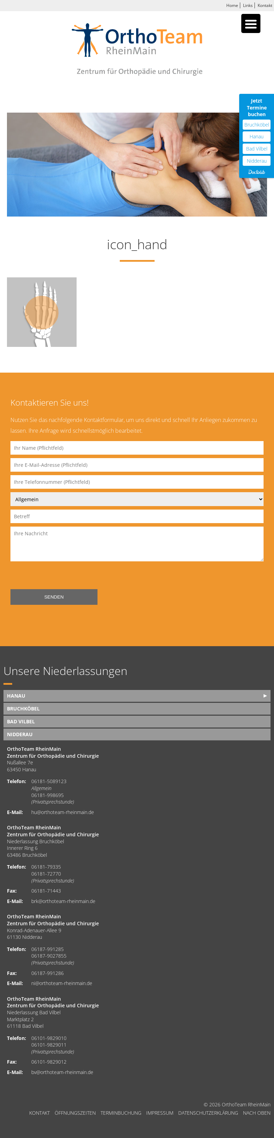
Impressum (159, 1113)
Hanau (16, 695)
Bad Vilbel (21, 721)
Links (248, 5)
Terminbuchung (121, 1113)
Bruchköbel (23, 708)
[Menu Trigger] (250, 23)
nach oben (257, 1113)
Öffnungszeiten (75, 1113)
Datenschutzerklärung (208, 1113)
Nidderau (20, 734)
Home (232, 5)
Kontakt (265, 5)
